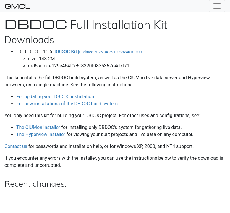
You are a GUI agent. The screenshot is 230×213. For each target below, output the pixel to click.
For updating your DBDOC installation (55, 96)
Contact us (15, 146)
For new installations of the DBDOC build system (67, 103)
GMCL (17, 6)
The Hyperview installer (40, 134)
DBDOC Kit (98, 51)
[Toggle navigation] (217, 6)
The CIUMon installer (38, 127)
